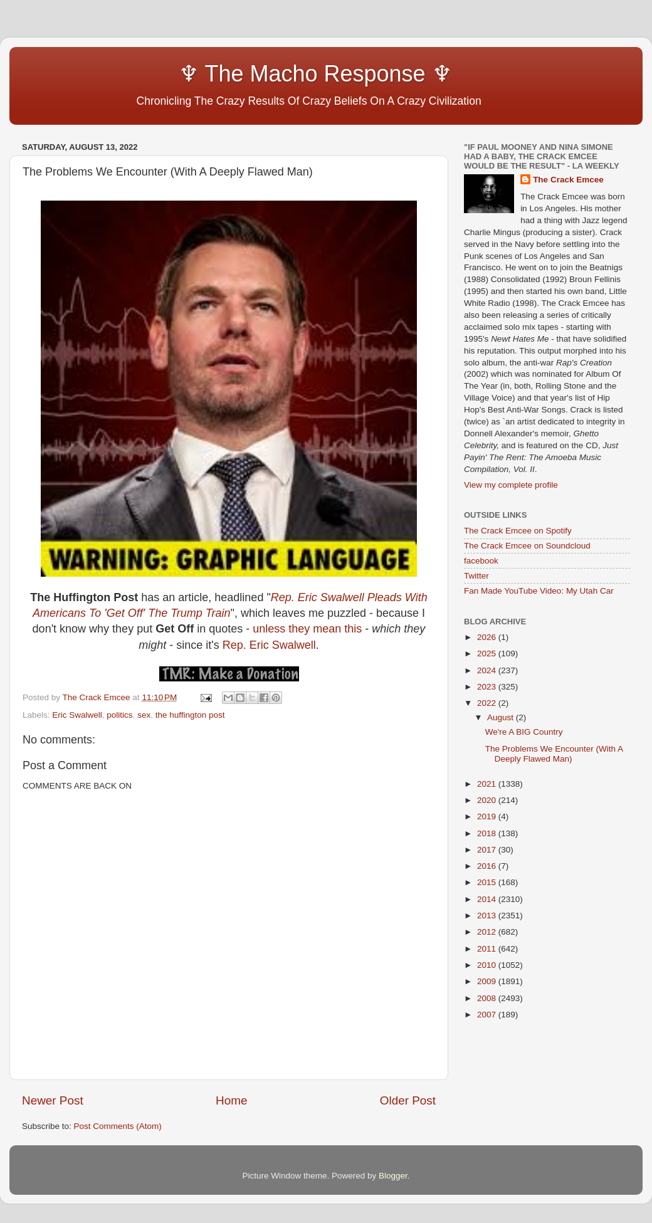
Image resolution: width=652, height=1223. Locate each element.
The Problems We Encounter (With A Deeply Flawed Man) (554, 754)
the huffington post (190, 715)
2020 (487, 800)
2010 (487, 965)
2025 (487, 653)
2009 (487, 981)
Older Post (408, 1100)
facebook (481, 560)
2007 (487, 1014)
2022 (487, 703)
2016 (487, 866)
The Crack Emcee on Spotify (518, 530)
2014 (487, 899)
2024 (487, 670)
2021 (487, 784)
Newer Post (52, 1100)
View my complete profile (511, 485)
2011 (487, 948)
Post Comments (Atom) (118, 1126)
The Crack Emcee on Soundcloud (527, 545)
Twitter (476, 575)
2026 (487, 637)
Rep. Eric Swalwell (269, 645)
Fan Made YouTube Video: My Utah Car (539, 591)
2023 (487, 686)
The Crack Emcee (568, 179)
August (501, 717)
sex (143, 715)
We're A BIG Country (524, 732)
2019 (487, 816)
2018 (487, 833)
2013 (487, 915)
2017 (487, 849)
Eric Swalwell (77, 715)
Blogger (393, 1175)
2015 (487, 882)
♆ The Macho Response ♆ (240, 74)
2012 (487, 932)
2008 (487, 998)
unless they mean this (307, 628)
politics (119, 715)
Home (231, 1100)
